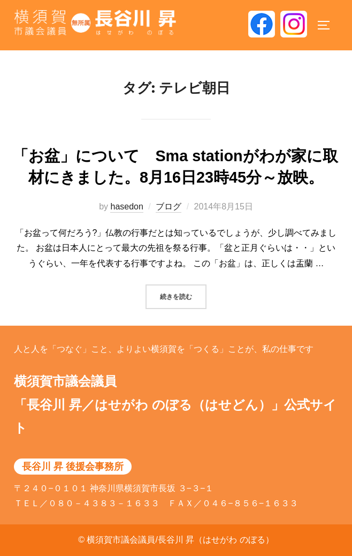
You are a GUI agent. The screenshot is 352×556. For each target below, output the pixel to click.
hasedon (126, 206)
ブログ (168, 206)
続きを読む (183, 295)
